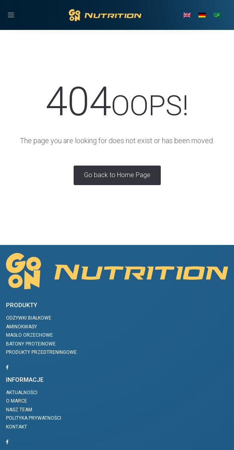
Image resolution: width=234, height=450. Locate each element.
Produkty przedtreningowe (41, 352)
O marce (16, 401)
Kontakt (16, 427)
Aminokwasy (21, 327)
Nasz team (19, 409)
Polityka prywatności (33, 418)
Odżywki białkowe (28, 318)
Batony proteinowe (31, 344)
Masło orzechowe (29, 335)
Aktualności (21, 392)
